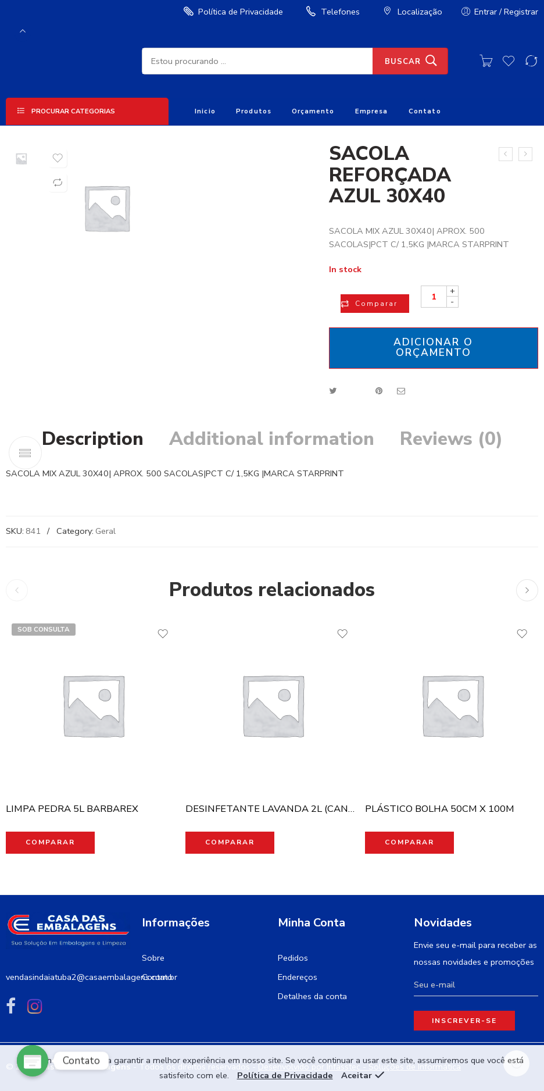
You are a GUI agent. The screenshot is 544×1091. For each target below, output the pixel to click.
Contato (425, 111)
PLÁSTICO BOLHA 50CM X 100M (439, 808)
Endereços (297, 977)
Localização (411, 11)
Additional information (271, 439)
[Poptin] (32, 1060)
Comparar (376, 303)
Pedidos (293, 958)
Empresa (371, 111)
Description (93, 439)
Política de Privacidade (232, 11)
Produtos (253, 111)
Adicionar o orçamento (433, 347)
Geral (105, 531)
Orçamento (313, 111)
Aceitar (356, 1075)
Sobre (153, 958)
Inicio (205, 111)
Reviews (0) (451, 439)
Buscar (403, 61)
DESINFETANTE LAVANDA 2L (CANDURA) (272, 808)
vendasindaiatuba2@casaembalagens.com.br (91, 977)
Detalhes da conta (312, 996)
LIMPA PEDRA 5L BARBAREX (72, 808)
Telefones (331, 11)
